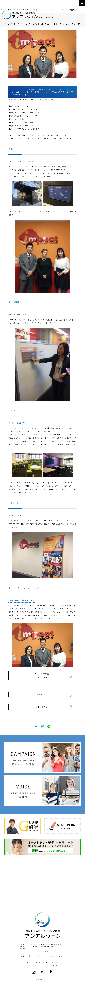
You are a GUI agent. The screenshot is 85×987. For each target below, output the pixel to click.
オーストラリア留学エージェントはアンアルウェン (43, 963)
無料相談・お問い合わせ (59, 965)
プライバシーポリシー (25, 965)
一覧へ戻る (42, 694)
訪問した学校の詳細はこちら (42, 675)
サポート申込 (42, 707)
